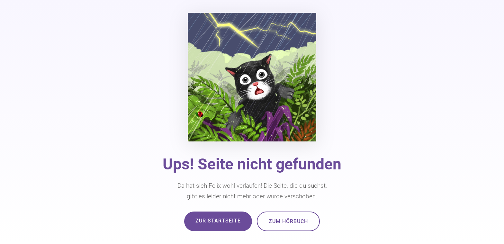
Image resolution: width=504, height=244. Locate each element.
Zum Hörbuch (288, 221)
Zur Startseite (218, 221)
